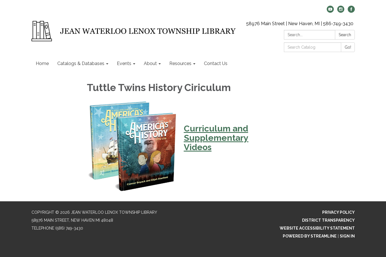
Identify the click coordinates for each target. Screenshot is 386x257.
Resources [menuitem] (180, 63)
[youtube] (330, 11)
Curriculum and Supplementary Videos (216, 138)
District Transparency (328, 220)
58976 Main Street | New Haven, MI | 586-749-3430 (299, 23)
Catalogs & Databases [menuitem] (80, 63)
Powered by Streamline (310, 236)
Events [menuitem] (124, 63)
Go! (348, 47)
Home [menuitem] (42, 63)
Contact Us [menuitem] (215, 63)
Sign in (347, 236)
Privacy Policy (338, 212)
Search (345, 35)
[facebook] (351, 11)
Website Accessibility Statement (317, 228)
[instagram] (340, 11)
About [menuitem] (150, 63)
